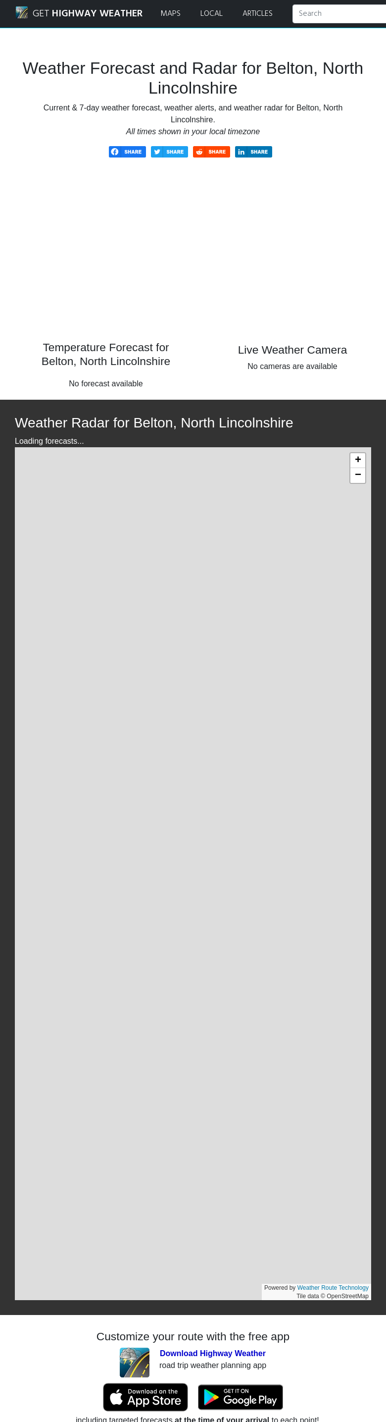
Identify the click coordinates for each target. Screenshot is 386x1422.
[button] (357, 460)
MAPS (170, 13)
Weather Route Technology (333, 1287)
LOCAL (211, 13)
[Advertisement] (193, 256)
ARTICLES (257, 13)
